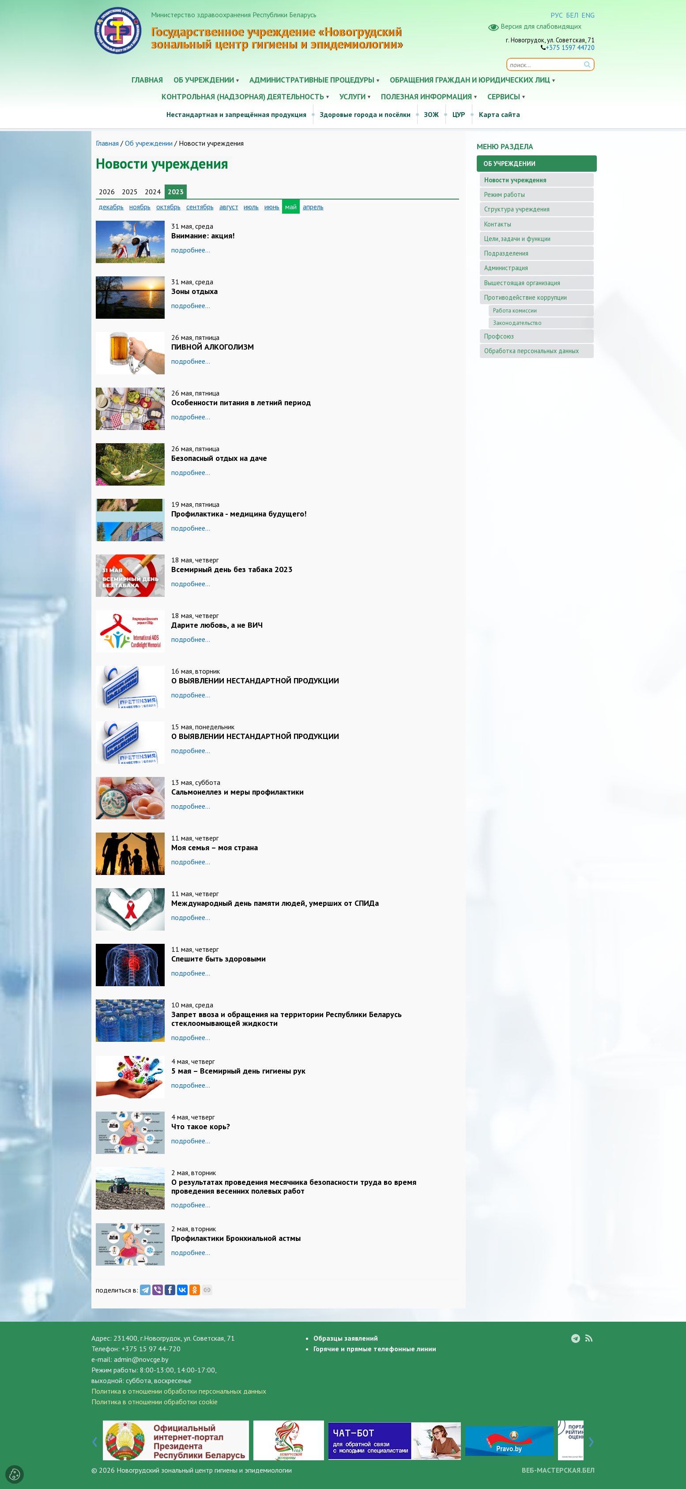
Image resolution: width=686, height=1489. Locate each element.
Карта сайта (499, 114)
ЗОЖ (431, 114)
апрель (313, 206)
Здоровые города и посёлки (365, 114)
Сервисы (503, 96)
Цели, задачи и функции (517, 238)
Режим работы (504, 194)
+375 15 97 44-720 (151, 1348)
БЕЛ (572, 15)
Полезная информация (426, 96)
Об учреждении (203, 80)
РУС (556, 15)
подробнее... (190, 249)
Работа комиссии (515, 310)
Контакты (497, 224)
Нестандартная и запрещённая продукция (236, 114)
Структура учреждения (517, 209)
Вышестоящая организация (522, 283)
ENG (588, 15)
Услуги (352, 96)
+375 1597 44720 (570, 47)
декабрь (111, 206)
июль (251, 206)
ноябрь (140, 206)
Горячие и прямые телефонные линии (374, 1348)
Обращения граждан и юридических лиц (470, 80)
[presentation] (94, 1440)
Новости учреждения (515, 180)
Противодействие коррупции (525, 297)
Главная (147, 80)
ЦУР (458, 114)
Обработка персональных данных (531, 351)
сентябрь (200, 206)
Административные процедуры (311, 80)
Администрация (506, 268)
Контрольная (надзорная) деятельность (243, 96)
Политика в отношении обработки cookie (154, 1401)
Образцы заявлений (345, 1338)
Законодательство (517, 323)
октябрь (168, 206)
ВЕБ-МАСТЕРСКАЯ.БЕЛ (558, 1470)
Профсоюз (499, 336)
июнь (271, 206)
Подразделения (506, 253)
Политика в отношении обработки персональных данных (178, 1391)
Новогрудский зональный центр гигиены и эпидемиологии (204, 1470)
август (228, 206)
